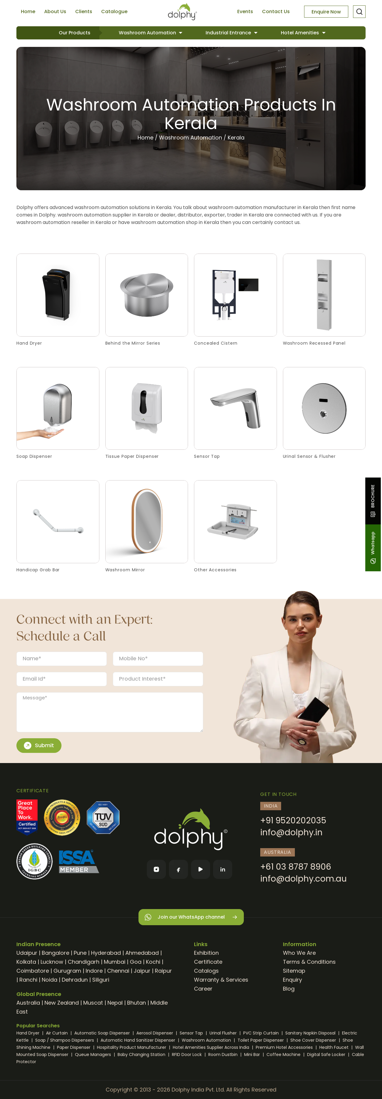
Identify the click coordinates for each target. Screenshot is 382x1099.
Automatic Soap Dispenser (102, 1033)
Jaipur (142, 970)
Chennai (118, 970)
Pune (80, 953)
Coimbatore (32, 970)
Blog (289, 988)
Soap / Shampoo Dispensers (65, 1040)
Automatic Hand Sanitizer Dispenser (138, 1040)
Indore (94, 970)
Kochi (153, 962)
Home (28, 11)
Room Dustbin (223, 1054)
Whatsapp (373, 548)
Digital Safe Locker (326, 1054)
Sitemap (294, 970)
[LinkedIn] (222, 869)
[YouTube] (200, 869)
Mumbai (114, 962)
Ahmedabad (142, 953)
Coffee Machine (284, 1054)
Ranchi (28, 979)
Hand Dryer (28, 1033)
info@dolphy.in (291, 832)
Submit (39, 745)
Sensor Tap (192, 1033)
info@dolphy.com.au (303, 879)
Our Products (74, 32)
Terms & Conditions (309, 962)
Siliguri (100, 979)
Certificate (208, 962)
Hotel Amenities (300, 32)
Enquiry (292, 979)
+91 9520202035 (293, 820)
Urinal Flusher (224, 1033)
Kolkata (26, 962)
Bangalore (55, 953)
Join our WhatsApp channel (191, 917)
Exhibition (206, 953)
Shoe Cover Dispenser (313, 1040)
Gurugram (67, 970)
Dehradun (75, 979)
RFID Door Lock (187, 1054)
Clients (83, 11)
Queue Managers (93, 1054)
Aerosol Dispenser (155, 1033)
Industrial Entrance (229, 32)
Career (203, 988)
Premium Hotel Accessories (285, 1047)
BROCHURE (373, 501)
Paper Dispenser (74, 1047)
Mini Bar (252, 1054)
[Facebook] (178, 869)
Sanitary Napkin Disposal (311, 1033)
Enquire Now (326, 11)
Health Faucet (334, 1047)
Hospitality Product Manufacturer (132, 1047)
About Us (55, 11)
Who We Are (299, 953)
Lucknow (52, 962)
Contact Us (276, 11)
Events (245, 11)
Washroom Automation (148, 32)
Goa (135, 962)
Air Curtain (57, 1033)
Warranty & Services (221, 979)
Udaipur (26, 953)
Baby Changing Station (142, 1054)
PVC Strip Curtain (261, 1033)
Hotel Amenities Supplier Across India (211, 1047)
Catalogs (206, 970)
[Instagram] (156, 869)
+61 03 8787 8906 (295, 867)
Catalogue (114, 11)
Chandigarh (83, 962)
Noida (49, 979)
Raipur (163, 970)
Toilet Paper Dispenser (261, 1040)
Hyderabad (106, 953)
